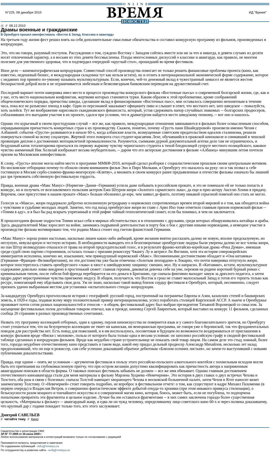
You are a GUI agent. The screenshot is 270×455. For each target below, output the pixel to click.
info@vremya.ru (48, 446)
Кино (35, 419)
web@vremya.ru (59, 450)
